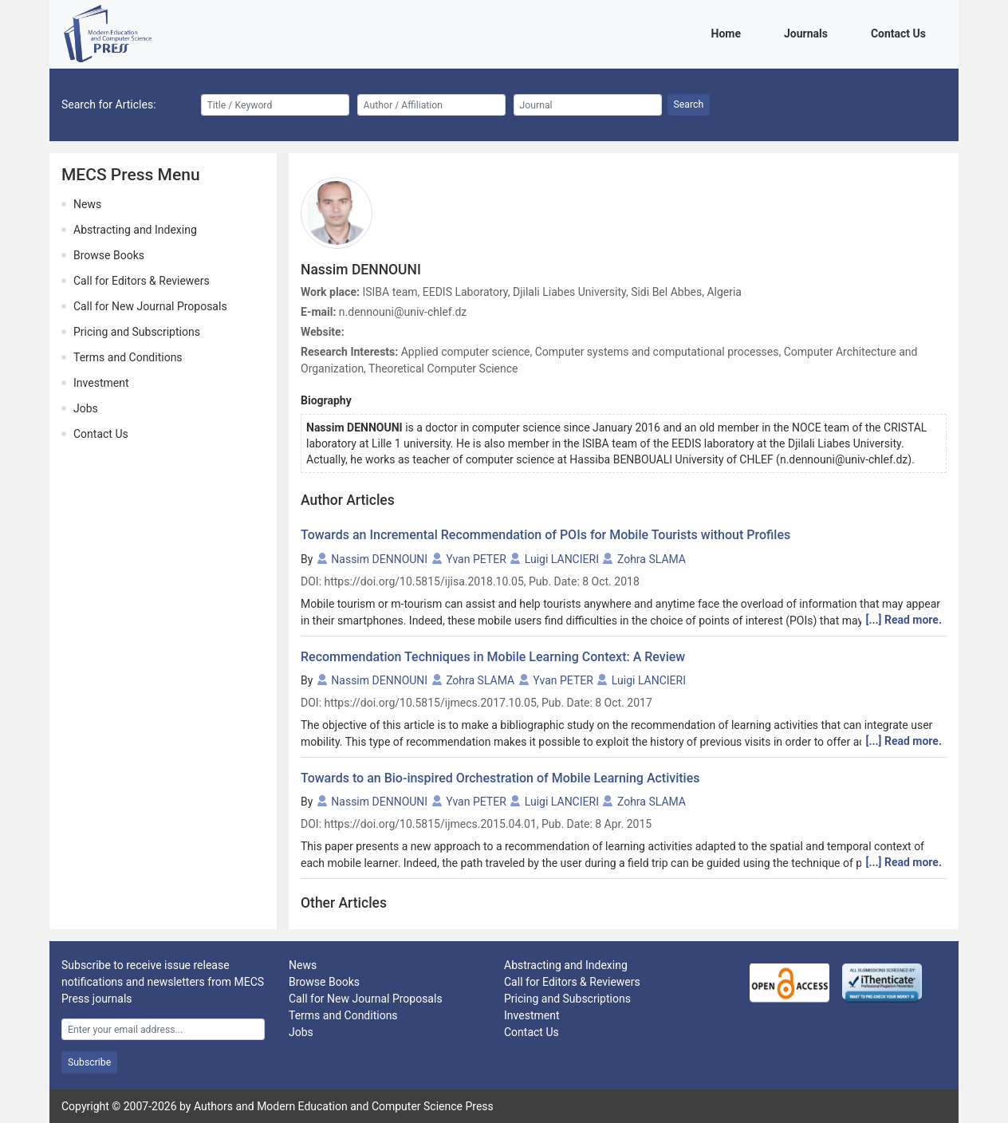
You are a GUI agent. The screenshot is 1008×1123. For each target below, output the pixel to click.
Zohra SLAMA (651, 559)
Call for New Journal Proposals (150, 306)
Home (728, 32)
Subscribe (89, 1062)
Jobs (85, 408)
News (87, 204)
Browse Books (108, 255)
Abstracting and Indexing (135, 229)
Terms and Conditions (128, 357)
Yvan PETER (476, 559)
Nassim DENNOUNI (379, 559)
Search (689, 104)
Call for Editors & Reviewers (141, 280)
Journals (808, 32)
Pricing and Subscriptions (136, 331)
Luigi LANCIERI (562, 559)
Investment (100, 382)
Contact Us (901, 32)
